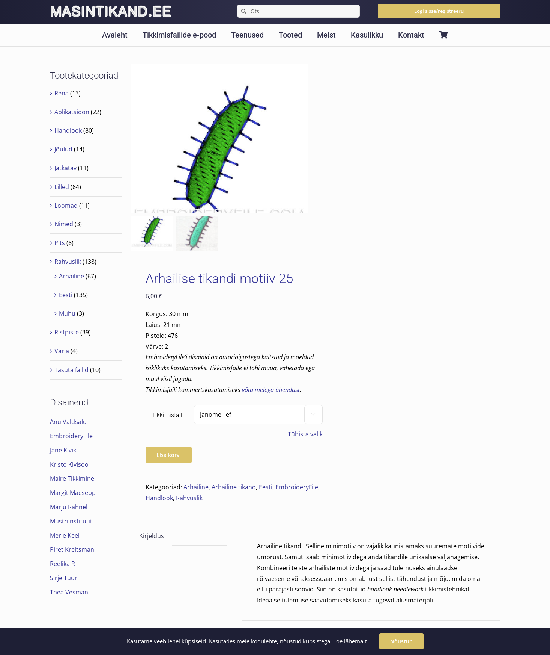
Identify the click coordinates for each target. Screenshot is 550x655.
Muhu (67, 313)
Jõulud (63, 149)
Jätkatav (65, 168)
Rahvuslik (189, 498)
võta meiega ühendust (271, 390)
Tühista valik (305, 434)
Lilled (61, 187)
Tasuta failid (71, 370)
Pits (59, 243)
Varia (61, 351)
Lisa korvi (168, 455)
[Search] (243, 11)
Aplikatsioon (71, 112)
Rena (61, 93)
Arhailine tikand (234, 487)
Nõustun (401, 641)
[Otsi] (298, 11)
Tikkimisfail (167, 415)
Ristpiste (66, 332)
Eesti (265, 487)
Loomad (66, 205)
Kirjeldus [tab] (151, 536)
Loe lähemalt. (350, 641)
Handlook (159, 498)
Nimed (63, 224)
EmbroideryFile (296, 487)
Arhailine (196, 487)
